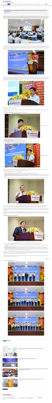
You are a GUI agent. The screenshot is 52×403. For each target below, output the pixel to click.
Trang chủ (4, 5)
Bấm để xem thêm (5, 389)
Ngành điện (9, 5)
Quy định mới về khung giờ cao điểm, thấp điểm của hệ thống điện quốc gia (30, 348)
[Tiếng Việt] (9, 1)
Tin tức (6, 5)
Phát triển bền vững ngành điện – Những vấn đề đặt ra (27, 358)
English (47, 4)
